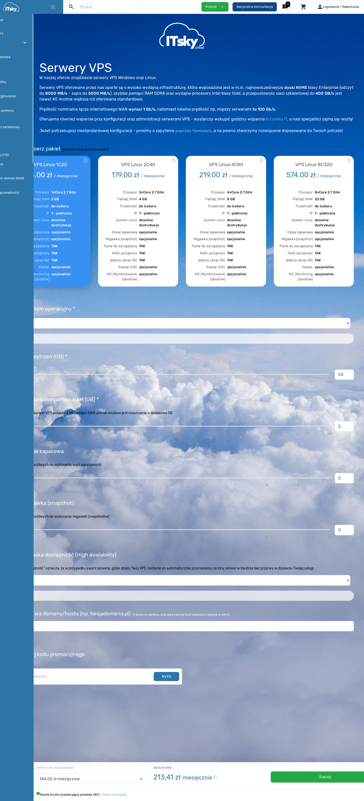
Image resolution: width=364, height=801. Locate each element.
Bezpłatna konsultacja (255, 7)
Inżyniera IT (330, 119)
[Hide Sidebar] (53, 7)
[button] (286, 7)
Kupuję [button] (215, 6)
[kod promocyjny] (128, 708)
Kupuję (318, 777)
